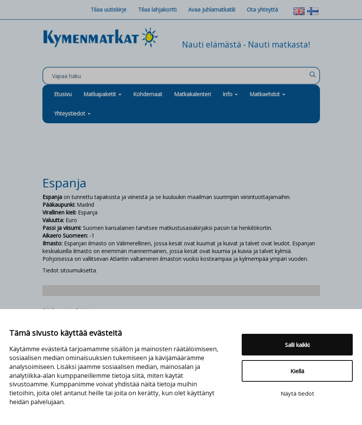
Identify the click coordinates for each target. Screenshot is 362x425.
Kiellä (297, 371)
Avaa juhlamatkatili (211, 9)
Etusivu (63, 94)
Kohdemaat (147, 94)
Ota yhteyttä (262, 9)
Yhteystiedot (72, 113)
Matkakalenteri (192, 94)
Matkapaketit (102, 94)
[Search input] (179, 76)
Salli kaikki (297, 344)
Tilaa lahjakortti (157, 9)
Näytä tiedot (297, 393)
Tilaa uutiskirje (108, 9)
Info (230, 94)
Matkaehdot (267, 94)
